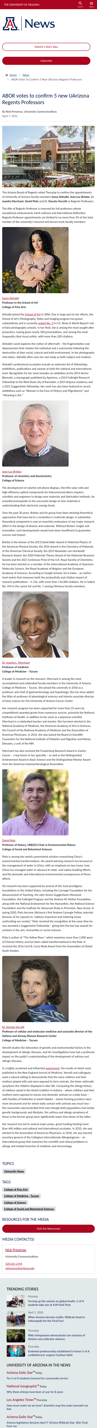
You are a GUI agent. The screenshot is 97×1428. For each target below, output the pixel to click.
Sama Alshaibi (10, 298)
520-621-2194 (13, 1264)
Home (13, 75)
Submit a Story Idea (46, 46)
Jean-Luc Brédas (11, 471)
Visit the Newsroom (48, 1228)
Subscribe (46, 60)
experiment (53, 1068)
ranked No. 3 (45, 323)
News (26, 75)
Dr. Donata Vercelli (13, 1027)
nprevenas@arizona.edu (19, 1268)
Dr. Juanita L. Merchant (16, 662)
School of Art (33, 314)
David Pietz (8, 840)
